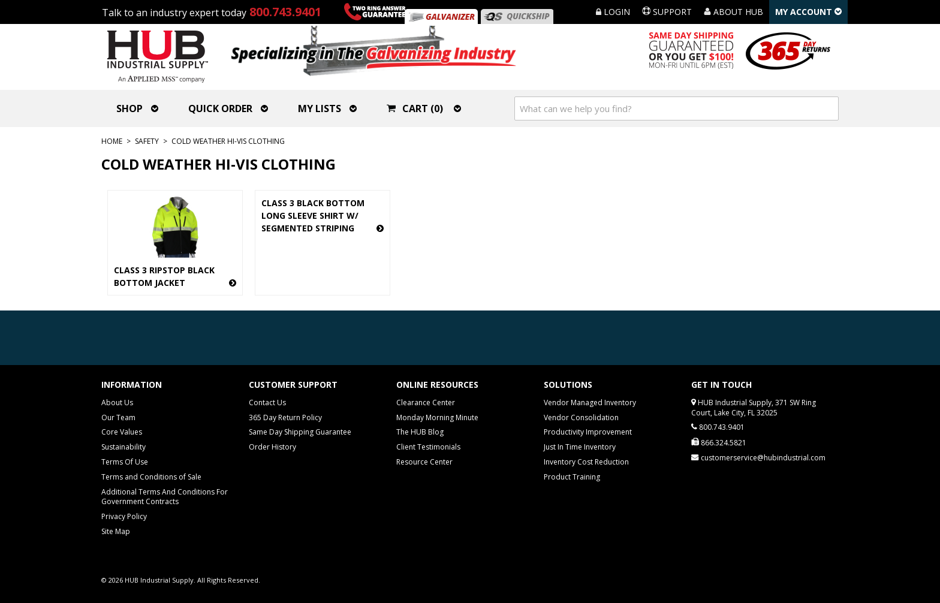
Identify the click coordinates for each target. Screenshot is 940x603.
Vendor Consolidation (581, 417)
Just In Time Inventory (580, 447)
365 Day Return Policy (285, 417)
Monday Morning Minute (437, 417)
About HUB (733, 11)
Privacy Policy (124, 516)
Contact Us (267, 402)
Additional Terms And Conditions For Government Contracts (164, 497)
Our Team (118, 417)
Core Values (121, 432)
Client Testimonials (428, 447)
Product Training (572, 477)
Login (613, 11)
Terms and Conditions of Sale (151, 477)
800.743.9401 (285, 12)
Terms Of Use (124, 462)
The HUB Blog (420, 432)
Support (667, 11)
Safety (147, 141)
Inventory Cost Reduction (586, 462)
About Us (117, 402)
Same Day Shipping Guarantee (300, 432)
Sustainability (123, 447)
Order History (272, 447)
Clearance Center (425, 402)
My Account (808, 11)
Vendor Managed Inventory (590, 402)
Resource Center (424, 462)
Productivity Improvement (588, 432)
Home (111, 141)
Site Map (115, 531)
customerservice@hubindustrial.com (763, 458)
